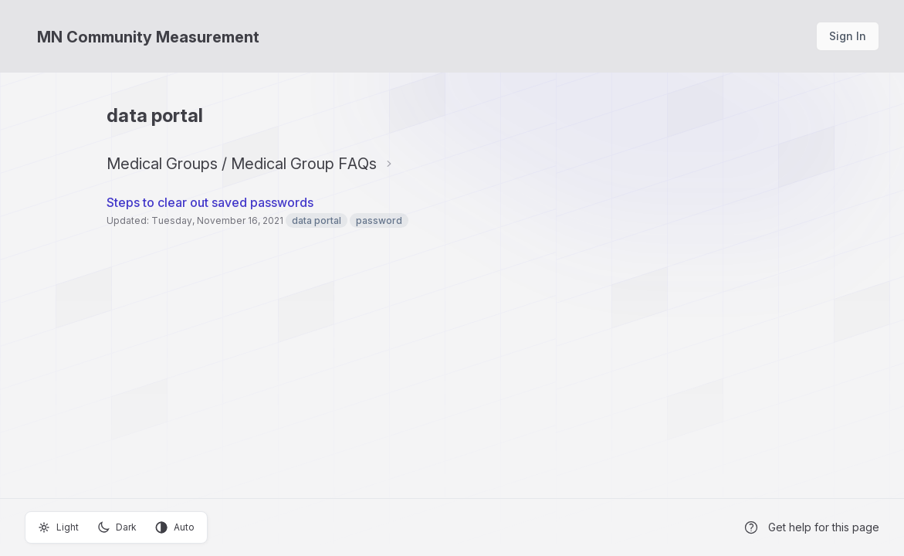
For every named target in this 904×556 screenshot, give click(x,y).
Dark (117, 527)
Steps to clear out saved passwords (210, 202)
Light (58, 527)
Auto (175, 527)
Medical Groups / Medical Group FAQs (242, 163)
